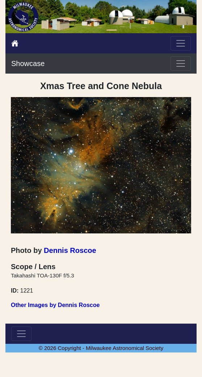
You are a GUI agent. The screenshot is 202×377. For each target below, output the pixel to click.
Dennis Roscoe (70, 250)
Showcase (28, 63)
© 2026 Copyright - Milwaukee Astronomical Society (101, 348)
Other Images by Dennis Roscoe (55, 305)
